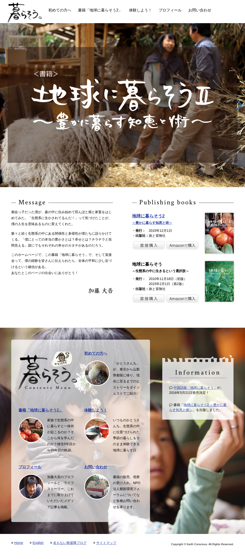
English (38, 543)
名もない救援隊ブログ (70, 543)
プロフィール (170, 10)
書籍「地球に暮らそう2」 (100, 10)
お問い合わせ (199, 10)
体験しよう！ (140, 10)
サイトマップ (106, 543)
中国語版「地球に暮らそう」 (195, 388)
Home (18, 543)
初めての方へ (59, 10)
